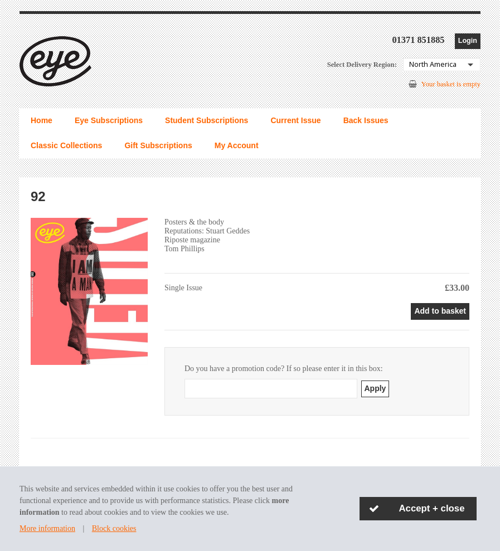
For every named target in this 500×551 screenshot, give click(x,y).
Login (467, 41)
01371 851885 (418, 40)
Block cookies (114, 528)
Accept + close (432, 508)
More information (47, 528)
